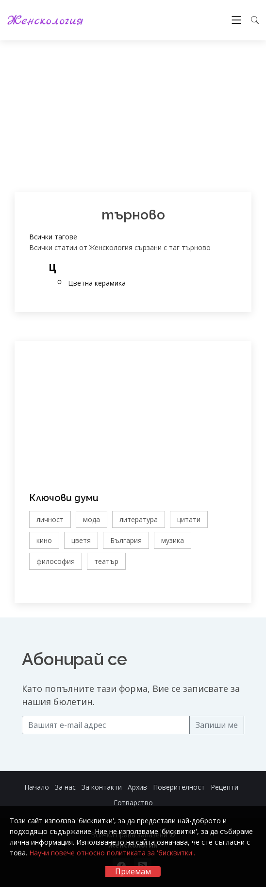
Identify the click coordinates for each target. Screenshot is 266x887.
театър (106, 561)
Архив (137, 787)
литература (138, 519)
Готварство (133, 802)
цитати (188, 519)
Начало (36, 787)
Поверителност (179, 787)
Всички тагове (53, 236)
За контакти (102, 787)
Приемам (133, 871)
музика (172, 540)
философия (55, 561)
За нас (65, 787)
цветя (81, 540)
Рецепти (224, 787)
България (126, 540)
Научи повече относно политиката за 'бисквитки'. (112, 852)
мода (91, 519)
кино (44, 540)
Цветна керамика (97, 283)
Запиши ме (217, 725)
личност (50, 519)
